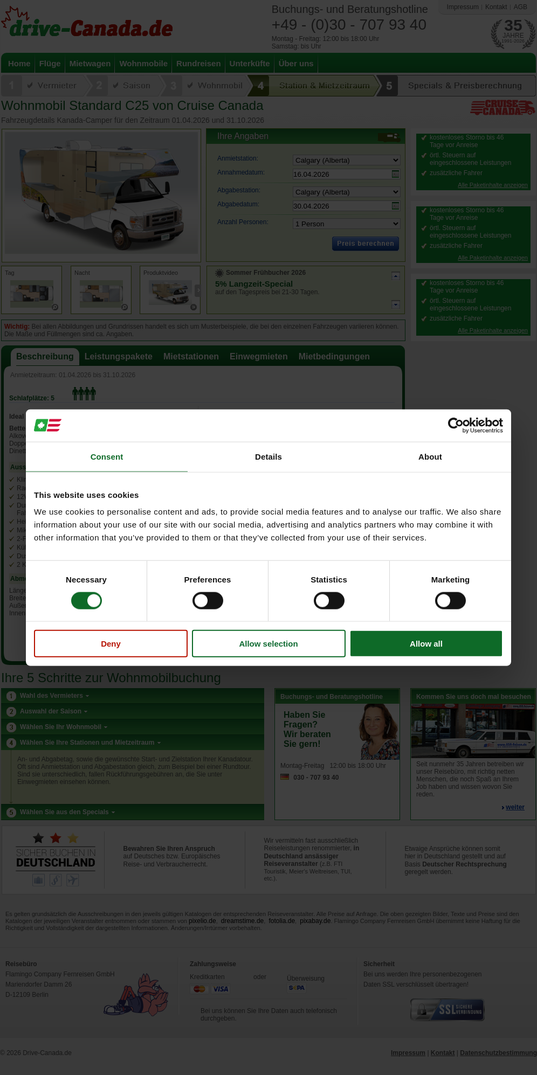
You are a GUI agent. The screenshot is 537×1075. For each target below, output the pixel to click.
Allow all (426, 643)
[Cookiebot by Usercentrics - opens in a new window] (456, 425)
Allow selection (268, 643)
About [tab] (430, 456)
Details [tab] (268, 456)
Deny (111, 643)
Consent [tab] (107, 456)
